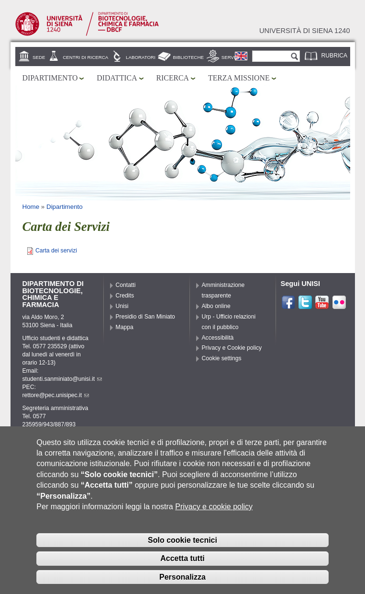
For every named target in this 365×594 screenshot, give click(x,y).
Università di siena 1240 (304, 30)
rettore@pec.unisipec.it (55, 395)
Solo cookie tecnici (182, 549)
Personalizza (182, 587)
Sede (39, 57)
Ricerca (172, 78)
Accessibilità (218, 337)
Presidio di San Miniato (145, 316)
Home (31, 206)
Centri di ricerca (85, 57)
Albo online (216, 306)
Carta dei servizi (56, 250)
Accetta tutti (182, 568)
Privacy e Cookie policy (232, 347)
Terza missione (239, 78)
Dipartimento (50, 78)
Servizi (230, 57)
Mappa (124, 327)
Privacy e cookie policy (214, 516)
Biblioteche (188, 57)
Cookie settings (222, 358)
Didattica (117, 78)
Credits (125, 295)
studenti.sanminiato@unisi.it (62, 379)
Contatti (126, 285)
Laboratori (140, 57)
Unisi (122, 306)
